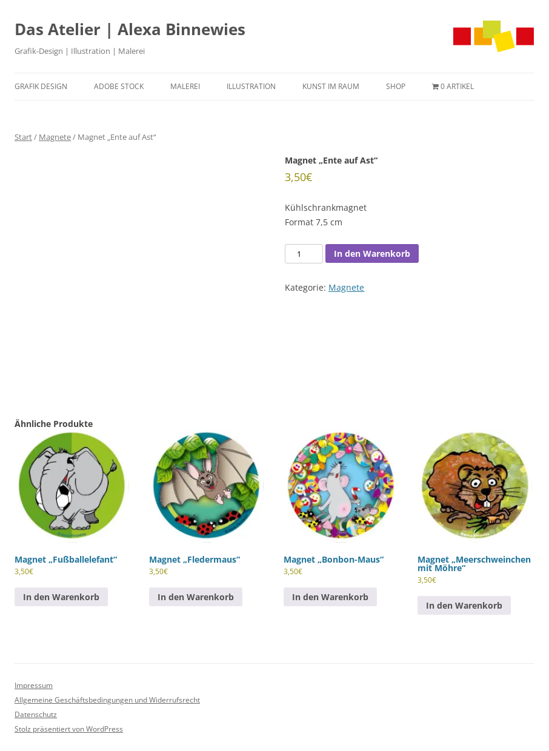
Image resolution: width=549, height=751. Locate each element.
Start (23, 136)
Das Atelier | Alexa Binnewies (130, 29)
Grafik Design (41, 86)
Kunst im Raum (330, 86)
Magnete (55, 136)
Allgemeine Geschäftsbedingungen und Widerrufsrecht (107, 700)
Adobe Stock (119, 86)
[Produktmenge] (303, 253)
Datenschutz (36, 714)
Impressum (34, 685)
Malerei (185, 86)
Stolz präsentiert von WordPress (69, 729)
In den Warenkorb (372, 253)
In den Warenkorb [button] (61, 597)
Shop (395, 86)
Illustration (251, 86)
